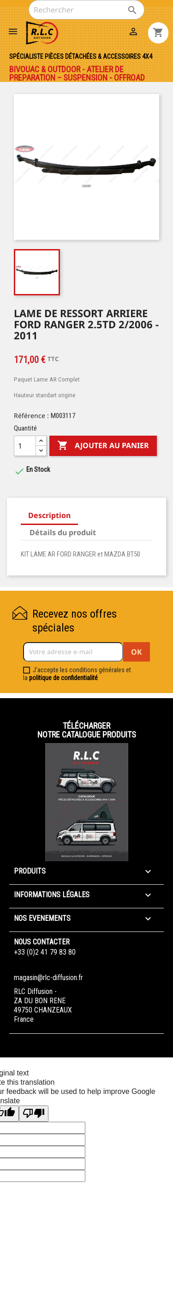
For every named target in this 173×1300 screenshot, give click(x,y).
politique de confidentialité (63, 677)
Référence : (31, 415)
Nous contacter (42, 942)
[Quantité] (25, 446)
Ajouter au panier (103, 446)
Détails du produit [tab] (63, 532)
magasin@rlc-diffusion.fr (48, 977)
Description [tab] (49, 515)
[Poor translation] (33, 1114)
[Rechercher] (86, 9)
